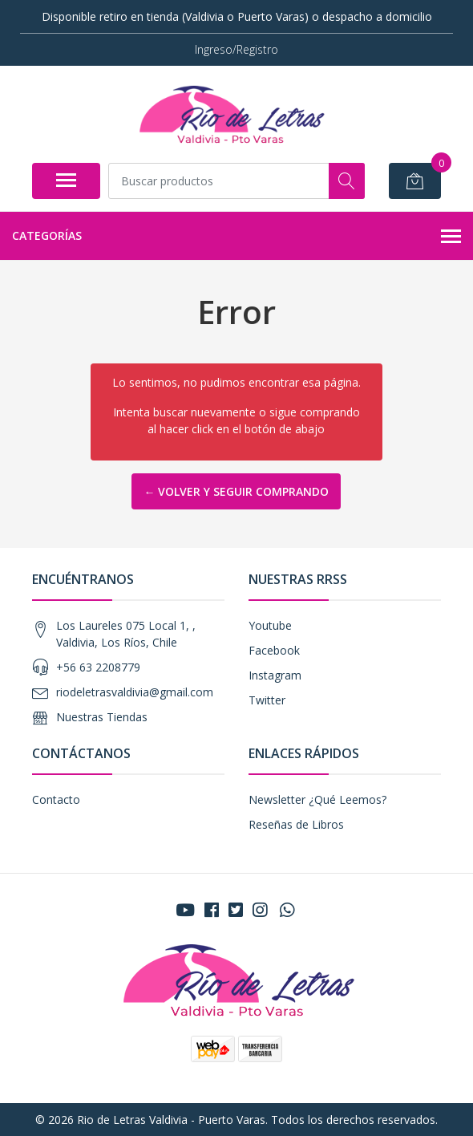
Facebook (274, 650)
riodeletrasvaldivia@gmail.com (134, 692)
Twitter (267, 700)
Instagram (275, 675)
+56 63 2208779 (98, 667)
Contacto (56, 799)
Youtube (270, 625)
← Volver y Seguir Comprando (236, 491)
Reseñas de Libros (296, 824)
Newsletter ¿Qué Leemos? (317, 799)
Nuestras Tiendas (102, 716)
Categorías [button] (236, 236)
